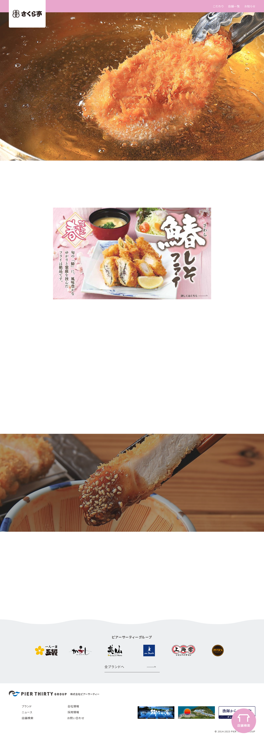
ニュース (27, 712)
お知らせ (249, 6)
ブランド (27, 706)
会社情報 (73, 706)
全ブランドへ (114, 666)
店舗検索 (27, 718)
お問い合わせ (75, 718)
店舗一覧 (234, 6)
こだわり (218, 6)
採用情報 (73, 712)
